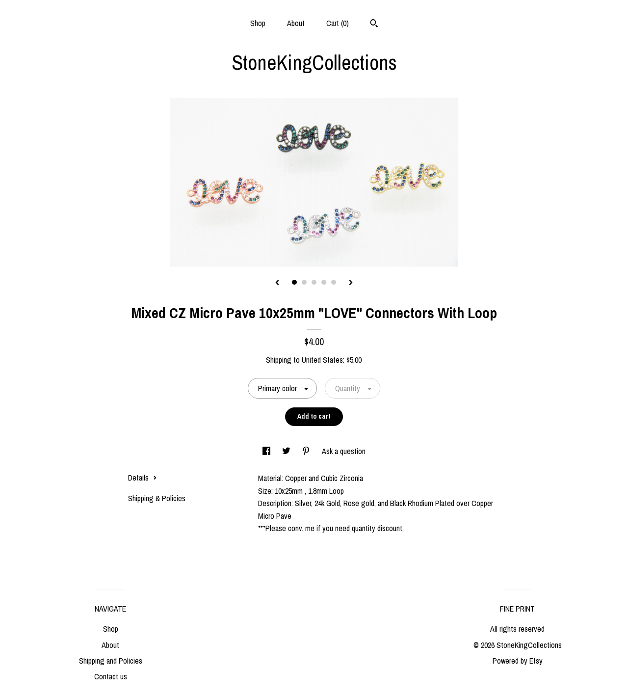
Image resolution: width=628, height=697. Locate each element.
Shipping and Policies (110, 660)
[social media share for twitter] (287, 451)
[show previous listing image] (277, 283)
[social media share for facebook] (267, 451)
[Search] (374, 24)
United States (322, 359)
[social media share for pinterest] (307, 451)
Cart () (337, 23)
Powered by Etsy (518, 660)
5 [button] (333, 282)
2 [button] (304, 282)
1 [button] (294, 282)
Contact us (110, 676)
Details (142, 477)
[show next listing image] (350, 283)
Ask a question (344, 451)
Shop (257, 23)
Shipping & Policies (156, 498)
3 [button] (314, 282)
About (296, 23)
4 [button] (323, 282)
